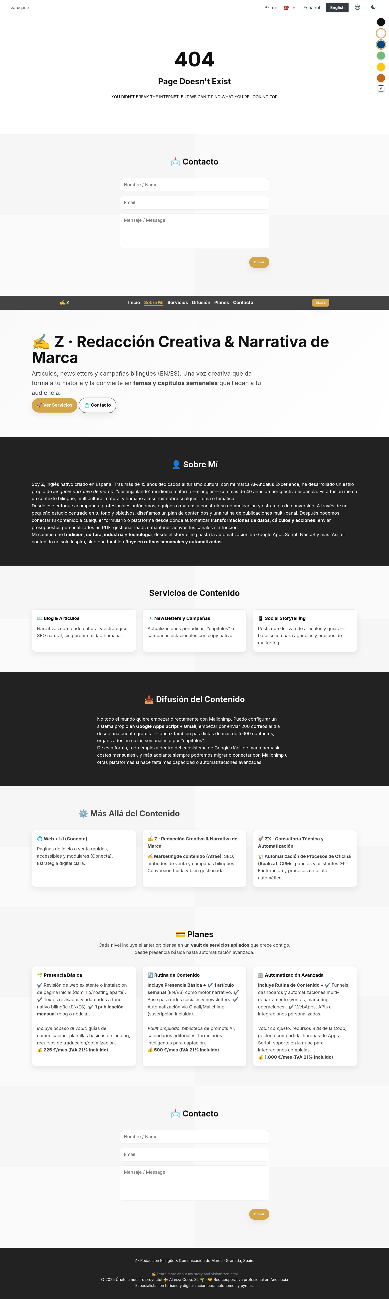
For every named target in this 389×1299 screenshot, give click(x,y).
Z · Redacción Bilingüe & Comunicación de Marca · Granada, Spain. (194, 1260)
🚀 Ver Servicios (54, 405)
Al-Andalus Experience (275, 484)
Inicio (134, 302)
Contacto (243, 302)
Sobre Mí (154, 302)
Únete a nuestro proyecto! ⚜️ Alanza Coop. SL (158, 1279)
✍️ (64, 302)
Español (311, 7)
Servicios (178, 302)
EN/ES (321, 303)
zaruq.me (20, 7)
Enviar (259, 262)
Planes (221, 302)
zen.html (230, 1274)
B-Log (270, 7)
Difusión (201, 302)
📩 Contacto (97, 405)
